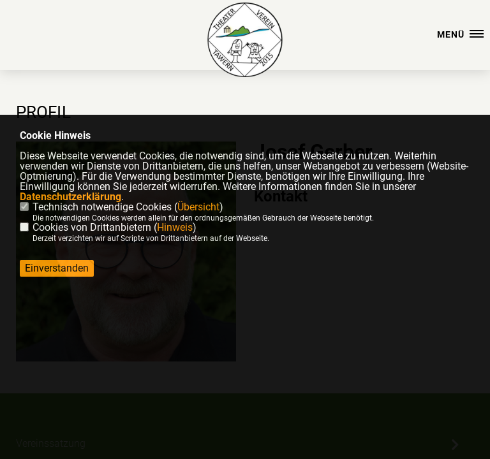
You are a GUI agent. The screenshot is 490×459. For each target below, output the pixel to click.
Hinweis (175, 227)
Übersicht (198, 207)
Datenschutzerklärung (70, 197)
